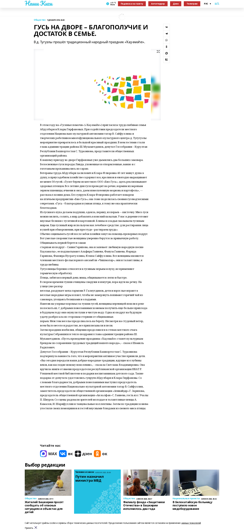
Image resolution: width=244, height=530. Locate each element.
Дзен (175, 3)
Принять (29, 528)
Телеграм (192, 3)
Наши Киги (38, 3)
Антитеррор (158, 3)
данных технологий (191, 522)
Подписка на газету (132, 3)
